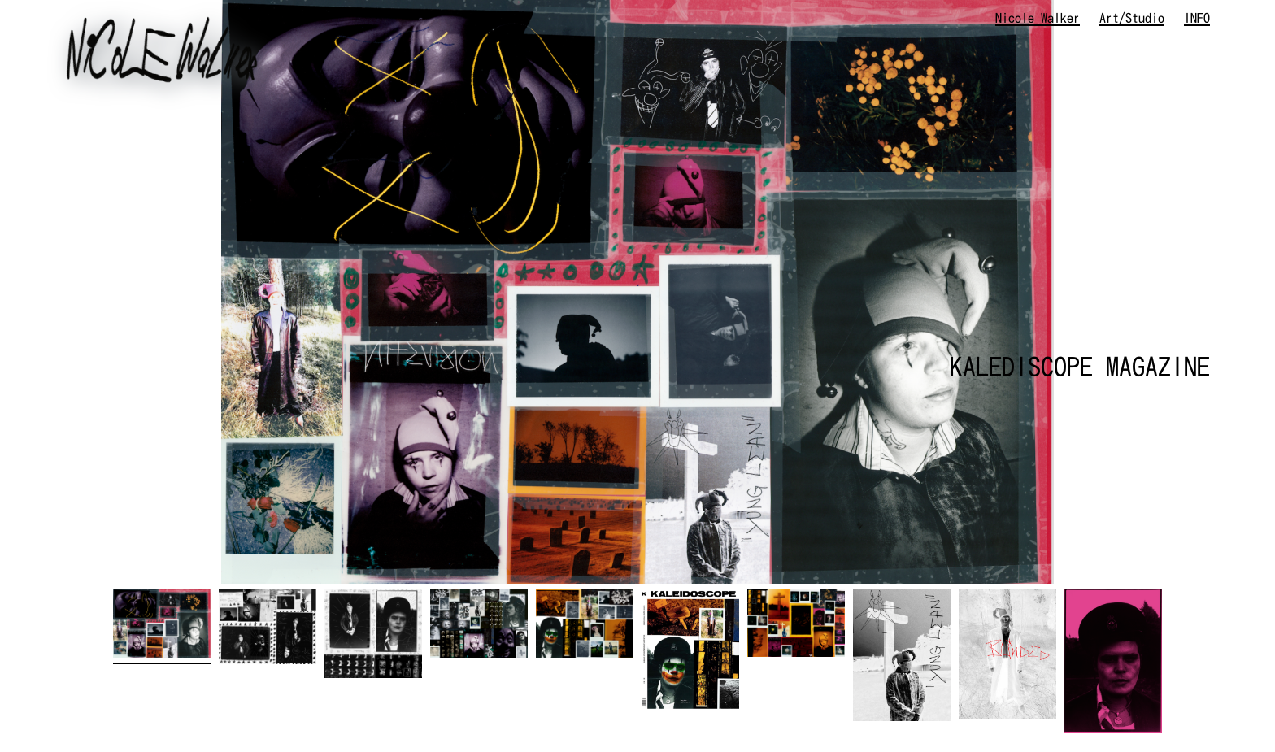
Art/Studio (1131, 17)
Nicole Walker (1037, 17)
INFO (1197, 17)
